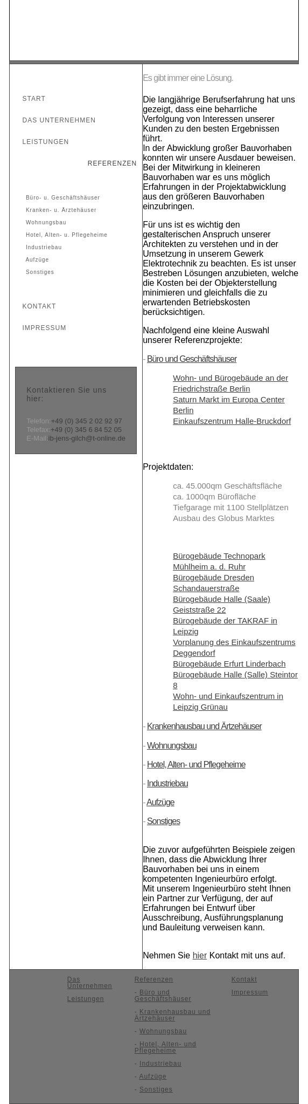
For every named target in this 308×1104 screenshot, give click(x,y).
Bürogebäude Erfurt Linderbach (229, 663)
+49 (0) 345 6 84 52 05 (86, 430)
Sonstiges (39, 272)
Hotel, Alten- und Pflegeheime (196, 764)
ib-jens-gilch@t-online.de (86, 438)
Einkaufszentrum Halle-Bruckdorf (232, 421)
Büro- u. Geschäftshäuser (62, 198)
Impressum (39, 328)
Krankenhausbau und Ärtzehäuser (204, 726)
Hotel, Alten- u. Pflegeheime (66, 235)
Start (29, 98)
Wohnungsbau (45, 222)
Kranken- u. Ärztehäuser (60, 210)
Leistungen (41, 142)
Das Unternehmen (54, 120)
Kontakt (34, 306)
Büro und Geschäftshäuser (191, 359)
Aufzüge (36, 260)
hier (200, 955)
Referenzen (107, 163)
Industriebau (43, 247)
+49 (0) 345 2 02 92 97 (86, 421)
